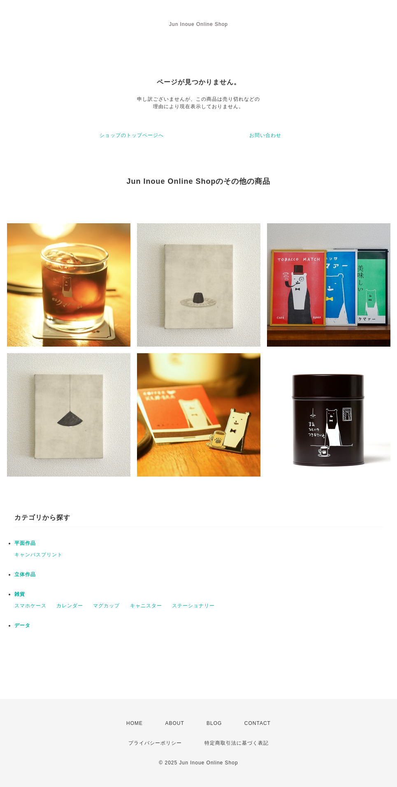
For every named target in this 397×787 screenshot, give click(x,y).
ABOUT (174, 723)
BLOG (214, 723)
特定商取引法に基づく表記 (236, 743)
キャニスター (146, 606)
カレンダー (69, 606)
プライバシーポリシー (155, 743)
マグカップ (106, 606)
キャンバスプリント (38, 555)
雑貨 (19, 594)
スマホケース (30, 606)
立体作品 (25, 574)
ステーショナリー (193, 606)
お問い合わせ (265, 135)
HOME (134, 723)
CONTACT (257, 723)
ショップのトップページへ (132, 135)
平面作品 (25, 543)
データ (22, 625)
